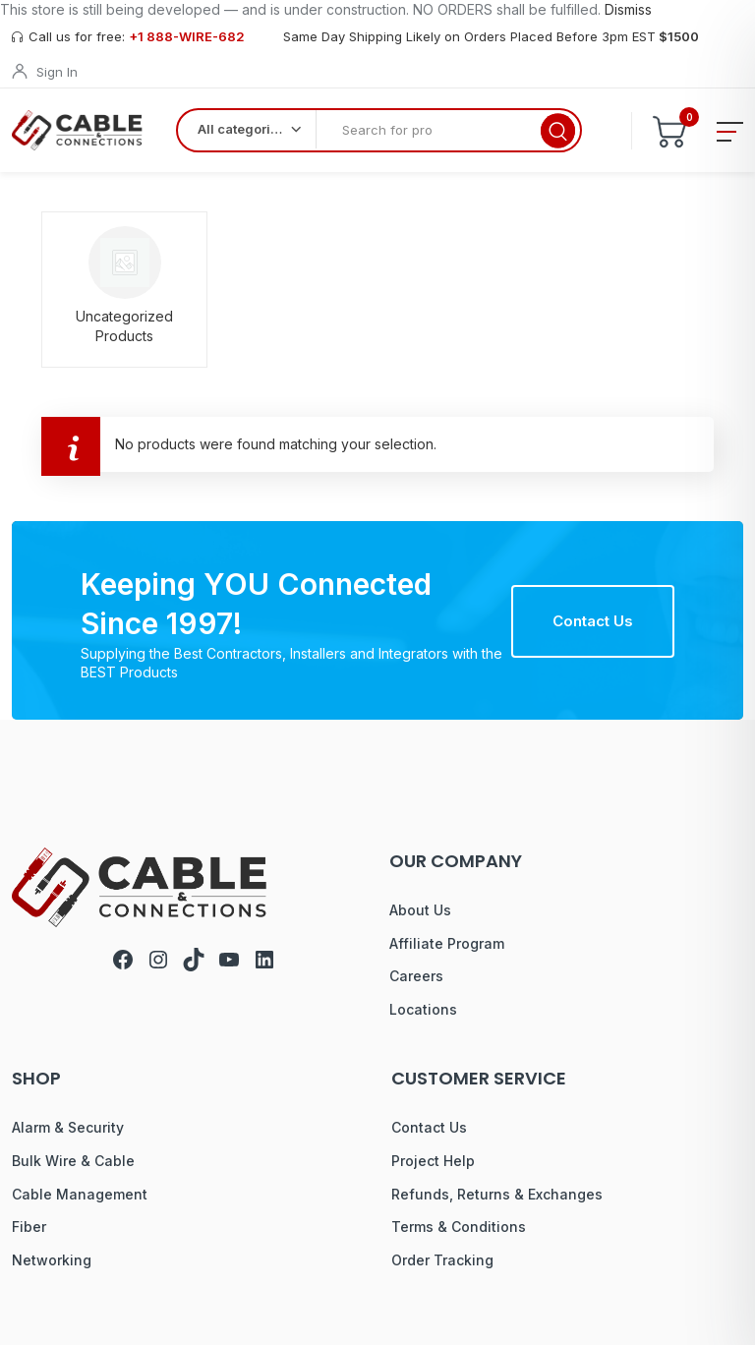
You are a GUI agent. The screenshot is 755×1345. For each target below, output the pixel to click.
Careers (416, 975)
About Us (420, 910)
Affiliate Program (446, 943)
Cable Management (79, 1194)
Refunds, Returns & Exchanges (497, 1194)
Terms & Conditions (458, 1226)
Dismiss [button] (628, 9)
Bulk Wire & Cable (73, 1160)
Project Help (433, 1160)
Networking (51, 1260)
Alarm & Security (68, 1127)
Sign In (57, 72)
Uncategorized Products (124, 326)
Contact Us (592, 621)
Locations (423, 1009)
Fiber (29, 1226)
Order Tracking (442, 1260)
